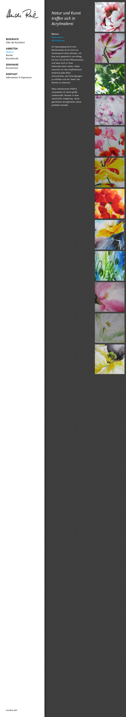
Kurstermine (12, 68)
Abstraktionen (58, 40)
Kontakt (11, 74)
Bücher (9, 55)
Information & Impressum (19, 77)
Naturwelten (57, 37)
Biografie (12, 39)
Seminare (12, 64)
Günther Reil (11, 710)
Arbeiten (12, 48)
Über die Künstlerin (15, 42)
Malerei (9, 52)
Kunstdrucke (12, 58)
